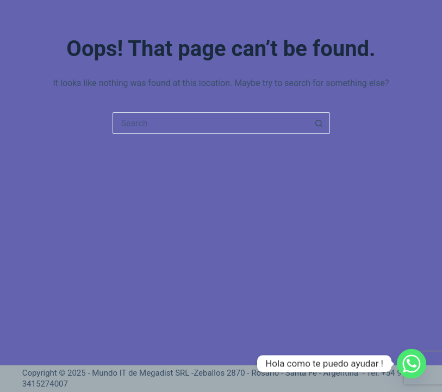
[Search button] (319, 123)
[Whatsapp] (411, 363)
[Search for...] (210, 123)
